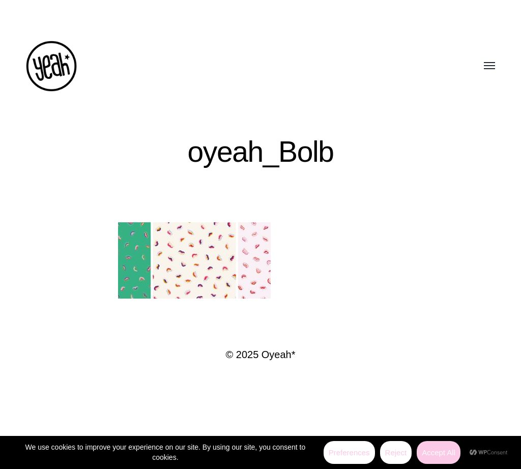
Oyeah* (279, 354)
